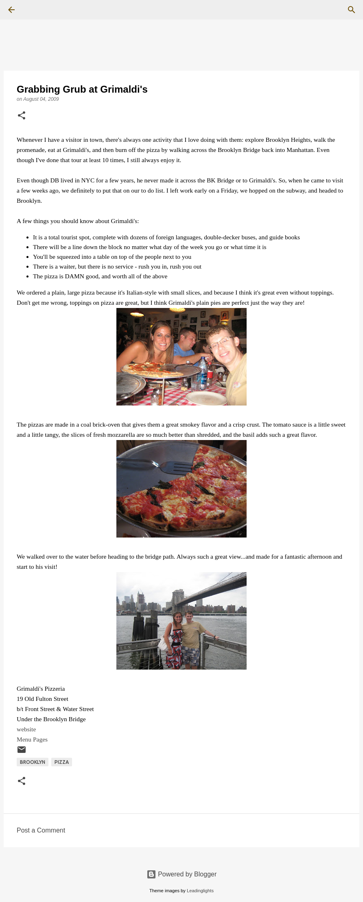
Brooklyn (32, 762)
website (26, 729)
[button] (21, 116)
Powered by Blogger (182, 874)
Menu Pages (32, 739)
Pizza (62, 762)
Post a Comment (41, 830)
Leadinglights (200, 890)
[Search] (34, 10)
